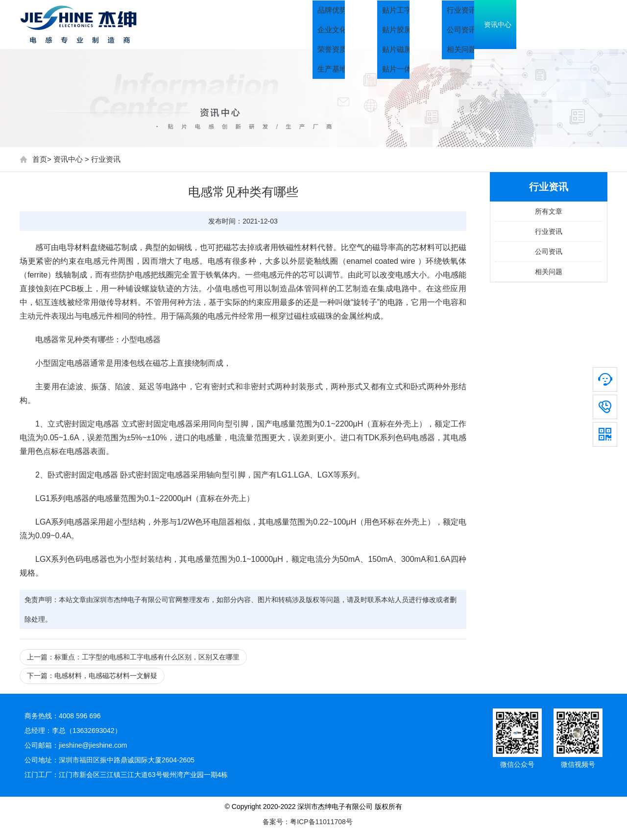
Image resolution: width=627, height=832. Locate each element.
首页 (318, 24)
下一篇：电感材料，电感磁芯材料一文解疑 (92, 676)
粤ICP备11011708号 (321, 822)
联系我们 (583, 24)
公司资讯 (548, 251)
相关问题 (548, 272)
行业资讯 (106, 159)
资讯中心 (514, 24)
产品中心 (445, 24)
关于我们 (377, 24)
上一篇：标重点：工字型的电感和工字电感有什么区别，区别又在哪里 (133, 657)
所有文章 (548, 211)
